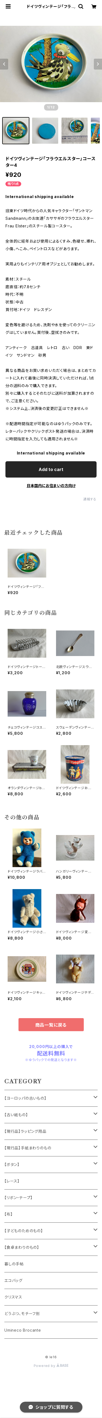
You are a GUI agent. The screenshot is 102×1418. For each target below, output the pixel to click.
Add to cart (51, 469)
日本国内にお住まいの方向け (51, 485)
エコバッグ (13, 1280)
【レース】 (12, 1181)
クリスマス (13, 1297)
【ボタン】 (12, 1164)
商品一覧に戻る (51, 1025)
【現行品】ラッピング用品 (25, 1131)
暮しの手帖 (14, 1264)
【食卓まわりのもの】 (21, 1247)
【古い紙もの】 (16, 1114)
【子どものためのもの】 (23, 1230)
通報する (90, 499)
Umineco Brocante (22, 1330)
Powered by (51, 1366)
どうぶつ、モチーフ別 (22, 1313)
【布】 (8, 1214)
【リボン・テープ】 (18, 1197)
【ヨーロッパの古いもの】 (25, 1098)
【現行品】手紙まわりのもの (27, 1148)
